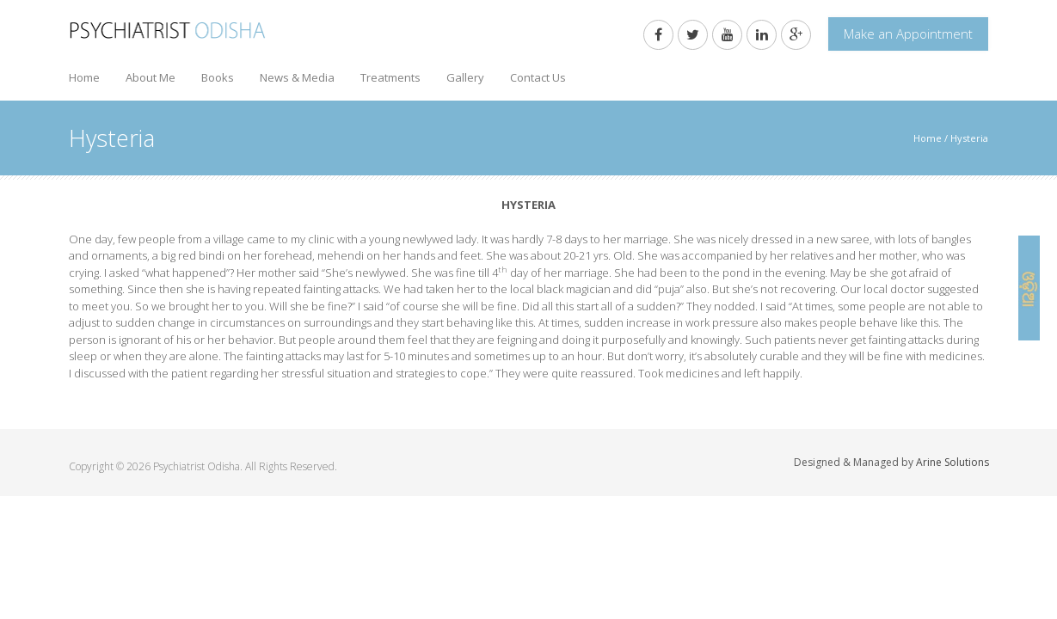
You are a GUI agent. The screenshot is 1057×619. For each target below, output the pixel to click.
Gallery (465, 77)
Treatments (390, 77)
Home (84, 77)
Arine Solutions (952, 462)
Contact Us (538, 77)
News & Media (297, 77)
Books (217, 77)
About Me (150, 77)
